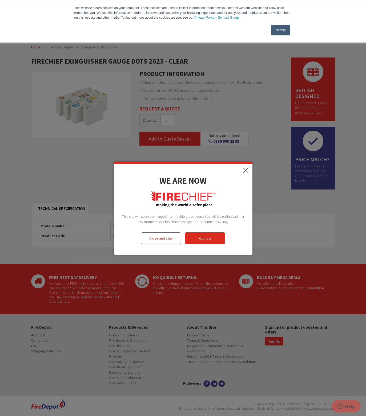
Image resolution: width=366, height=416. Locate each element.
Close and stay (161, 238)
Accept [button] (281, 30)
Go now (205, 238)
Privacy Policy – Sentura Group (216, 17)
